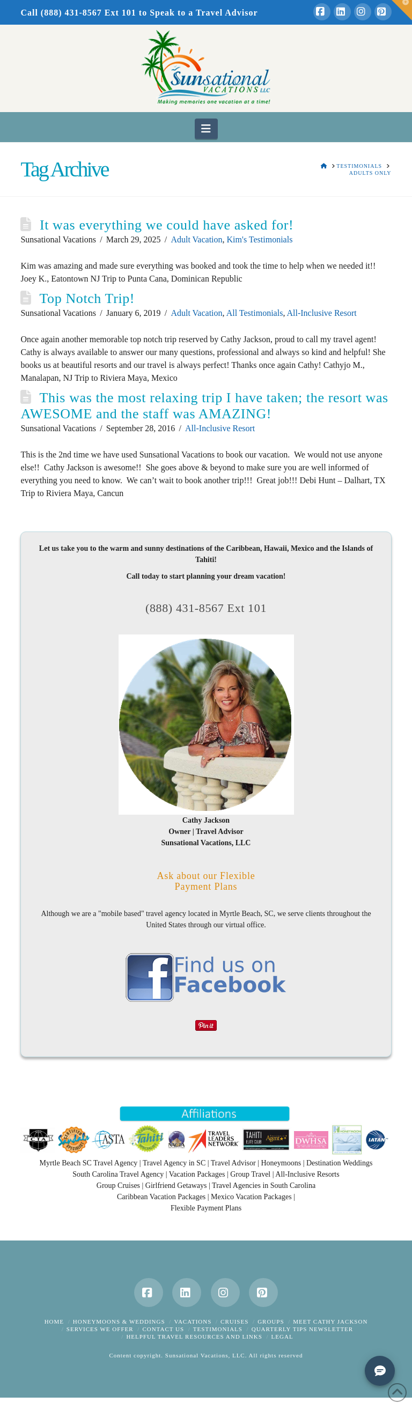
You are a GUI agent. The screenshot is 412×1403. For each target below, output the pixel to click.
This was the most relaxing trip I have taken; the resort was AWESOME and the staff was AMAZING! (204, 406)
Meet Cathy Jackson (330, 1321)
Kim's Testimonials (260, 239)
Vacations (192, 1321)
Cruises (234, 1321)
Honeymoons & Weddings (119, 1321)
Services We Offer (100, 1329)
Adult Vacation (196, 239)
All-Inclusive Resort (322, 312)
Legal (282, 1336)
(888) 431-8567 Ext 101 (206, 608)
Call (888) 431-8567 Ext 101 (78, 12)
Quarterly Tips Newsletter (302, 1329)
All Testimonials (254, 312)
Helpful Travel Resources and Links (194, 1336)
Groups (271, 1321)
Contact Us (163, 1329)
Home (54, 1321)
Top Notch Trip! (87, 298)
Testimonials (217, 1329)
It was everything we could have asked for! (166, 225)
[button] (206, 129)
